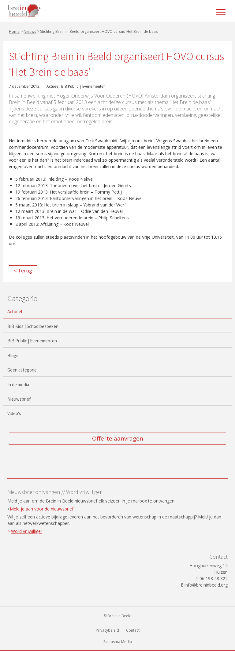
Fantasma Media (117, 641)
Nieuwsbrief (19, 399)
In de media (18, 384)
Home (14, 31)
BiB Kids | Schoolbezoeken (32, 326)
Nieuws (30, 31)
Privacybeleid (107, 630)
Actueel (53, 86)
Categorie (22, 298)
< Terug (23, 270)
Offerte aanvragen (117, 438)
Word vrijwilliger (26, 531)
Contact (133, 630)
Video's (14, 413)
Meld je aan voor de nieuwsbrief (41, 509)
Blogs (12, 355)
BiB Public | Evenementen (83, 86)
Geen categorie (22, 370)
